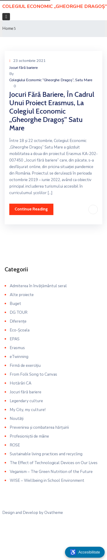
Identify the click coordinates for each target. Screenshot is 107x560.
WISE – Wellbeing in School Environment (47, 480)
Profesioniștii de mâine (29, 436)
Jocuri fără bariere (23, 67)
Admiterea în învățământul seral (38, 286)
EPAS (14, 339)
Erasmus (17, 348)
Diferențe (18, 321)
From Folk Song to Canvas (33, 374)
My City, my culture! (27, 409)
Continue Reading (31, 209)
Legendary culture (26, 401)
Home (7, 28)
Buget (15, 303)
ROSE (15, 445)
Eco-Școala (19, 330)
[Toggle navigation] (6, 16)
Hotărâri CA (20, 383)
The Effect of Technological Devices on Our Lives (53, 463)
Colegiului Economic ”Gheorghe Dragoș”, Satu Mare (50, 80)
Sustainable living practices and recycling (46, 454)
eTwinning (19, 356)
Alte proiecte (22, 294)
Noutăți (16, 418)
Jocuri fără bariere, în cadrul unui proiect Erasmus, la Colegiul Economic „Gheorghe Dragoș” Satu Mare (51, 111)
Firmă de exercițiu (25, 365)
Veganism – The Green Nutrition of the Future (51, 471)
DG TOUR (18, 312)
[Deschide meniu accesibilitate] (85, 552)
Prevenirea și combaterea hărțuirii (39, 427)
